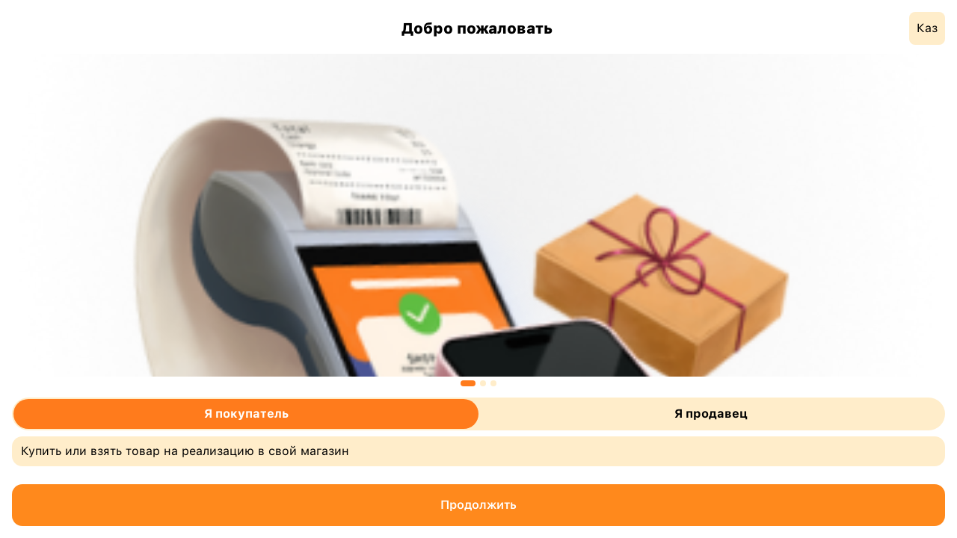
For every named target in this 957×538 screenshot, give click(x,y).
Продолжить (478, 505)
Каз (927, 28)
